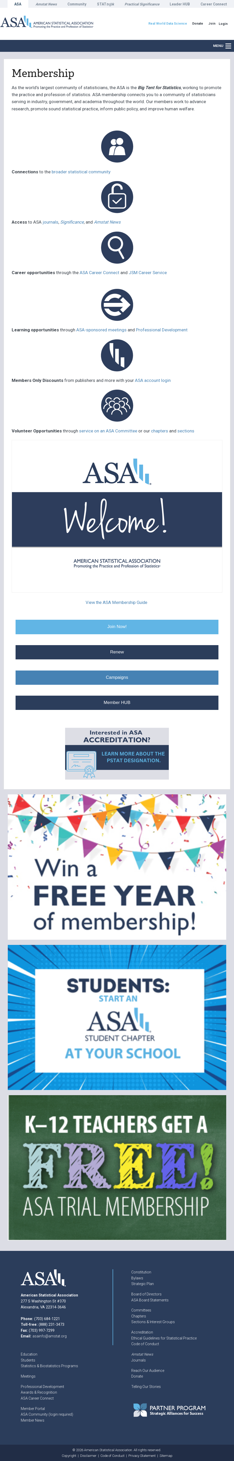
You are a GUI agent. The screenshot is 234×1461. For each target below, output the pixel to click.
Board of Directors (146, 1294)
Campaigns (117, 677)
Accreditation (142, 1332)
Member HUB (117, 702)
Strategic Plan (142, 1284)
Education (29, 1354)
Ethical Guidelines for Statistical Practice (164, 1338)
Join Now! (117, 626)
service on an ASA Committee (108, 430)
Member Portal (33, 1409)
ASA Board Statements (150, 1300)
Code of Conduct (145, 1344)
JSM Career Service (147, 272)
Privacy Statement (142, 1456)
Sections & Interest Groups (153, 1322)
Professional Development (162, 329)
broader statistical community (81, 171)
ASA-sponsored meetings (101, 329)
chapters (159, 430)
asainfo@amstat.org (49, 1336)
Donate (137, 1376)
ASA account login (153, 380)
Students (28, 1360)
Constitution (141, 1272)
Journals (138, 1360)
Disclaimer (88, 1456)
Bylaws (137, 1278)
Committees (141, 1310)
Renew (117, 652)
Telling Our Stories (146, 1387)
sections (185, 430)
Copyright (69, 1456)
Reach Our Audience (147, 1371)
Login (223, 24)
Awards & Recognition (39, 1392)
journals (50, 222)
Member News (32, 1420)
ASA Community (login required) (47, 1414)
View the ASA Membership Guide (116, 602)
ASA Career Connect (99, 272)
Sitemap (166, 1456)
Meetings (28, 1376)
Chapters (138, 1316)
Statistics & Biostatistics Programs (49, 1366)
